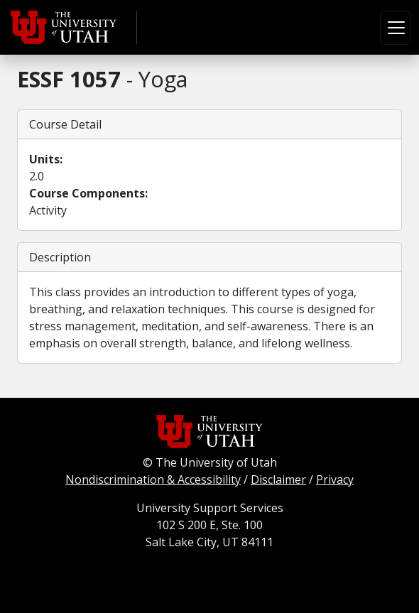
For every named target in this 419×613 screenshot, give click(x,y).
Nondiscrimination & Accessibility (153, 479)
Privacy (335, 479)
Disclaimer (278, 479)
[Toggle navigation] (395, 28)
